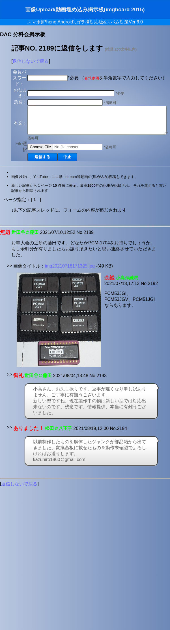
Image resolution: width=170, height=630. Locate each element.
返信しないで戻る (30, 61)
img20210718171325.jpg (70, 286)
